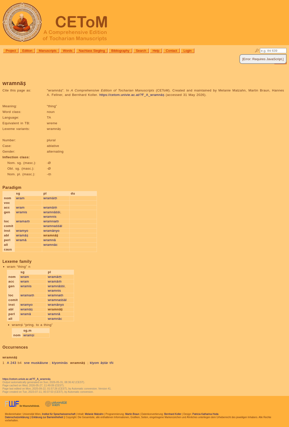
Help (156, 51)
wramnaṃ (51, 221)
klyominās (60, 363)
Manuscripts (47, 51)
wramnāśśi (51, 212)
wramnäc (50, 245)
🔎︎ (257, 51)
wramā (21, 240)
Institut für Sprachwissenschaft (58, 414)
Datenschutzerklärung (17, 417)
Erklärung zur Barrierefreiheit (47, 417)
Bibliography (120, 51)
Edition (27, 51)
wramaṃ (23, 221)
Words (67, 51)
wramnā (49, 240)
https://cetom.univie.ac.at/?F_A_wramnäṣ (131, 95)
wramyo (22, 230)
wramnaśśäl (52, 226)
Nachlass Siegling (92, 51)
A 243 (11, 363)
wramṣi (29, 335)
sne (27, 363)
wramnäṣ (77, 363)
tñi (112, 363)
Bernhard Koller (172, 414)
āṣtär (104, 363)
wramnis (49, 216)
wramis (21, 212)
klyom (94, 363)
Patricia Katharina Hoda (205, 414)
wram (20, 198)
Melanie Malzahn (94, 414)
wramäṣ (22, 235)
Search (141, 51)
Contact (171, 51)
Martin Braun (132, 414)
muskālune (39, 363)
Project (11, 51)
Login (187, 51)
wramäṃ (50, 198)
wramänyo (51, 230)
